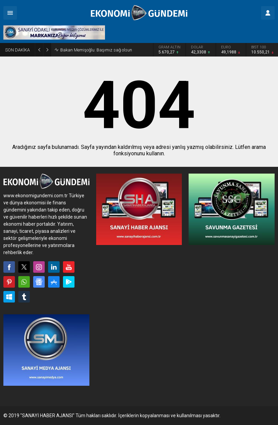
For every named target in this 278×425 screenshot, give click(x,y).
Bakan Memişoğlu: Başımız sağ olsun (96, 49)
